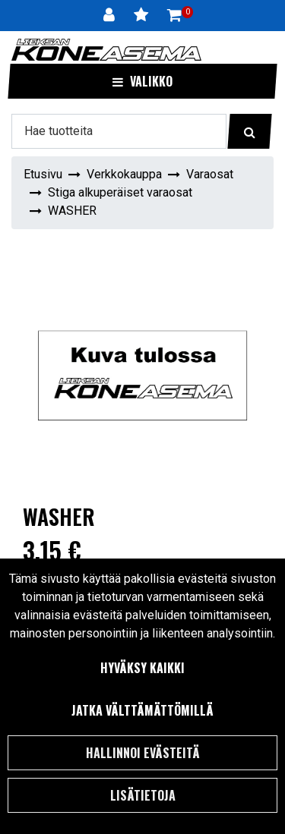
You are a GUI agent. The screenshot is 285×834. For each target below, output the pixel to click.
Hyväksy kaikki (142, 668)
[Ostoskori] (174, 15)
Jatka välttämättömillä (142, 710)
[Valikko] (142, 81)
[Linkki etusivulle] (106, 50)
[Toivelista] (143, 15)
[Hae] (118, 131)
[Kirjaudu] (111, 15)
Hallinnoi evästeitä (143, 753)
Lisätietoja (143, 795)
